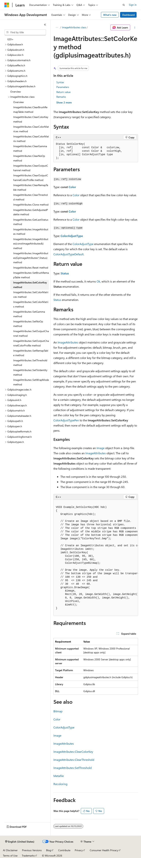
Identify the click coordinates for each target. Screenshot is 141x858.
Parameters (62, 87)
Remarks (61, 96)
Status (65, 273)
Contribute (64, 850)
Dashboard (128, 15)
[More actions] (135, 27)
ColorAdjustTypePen (66, 420)
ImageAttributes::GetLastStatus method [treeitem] (30, 222)
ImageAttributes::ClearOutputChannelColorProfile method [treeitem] (30, 178)
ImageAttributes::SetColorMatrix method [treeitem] (30, 304)
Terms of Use (10, 855)
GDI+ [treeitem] (10, 39)
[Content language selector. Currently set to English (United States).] (20, 842)
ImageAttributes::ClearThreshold (73, 760)
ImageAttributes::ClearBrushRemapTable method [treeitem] (30, 109)
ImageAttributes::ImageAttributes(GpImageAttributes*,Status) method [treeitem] (30, 257)
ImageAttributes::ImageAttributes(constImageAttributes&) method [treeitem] (30, 243)
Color (72, 187)
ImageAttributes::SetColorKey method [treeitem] (30, 285)
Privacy (79, 850)
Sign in (133, 4)
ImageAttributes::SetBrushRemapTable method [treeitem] (31, 275)
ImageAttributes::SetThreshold (72, 768)
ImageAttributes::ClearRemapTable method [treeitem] (30, 187)
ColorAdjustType (72, 236)
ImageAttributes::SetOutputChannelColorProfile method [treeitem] (31, 343)
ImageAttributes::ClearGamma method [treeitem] (30, 148)
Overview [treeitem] (15, 91)
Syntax (60, 82)
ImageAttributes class (74, 27)
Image (100, 448)
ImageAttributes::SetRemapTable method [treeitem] (30, 353)
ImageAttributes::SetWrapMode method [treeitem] (31, 382)
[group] (95, 558)
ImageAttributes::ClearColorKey (73, 751)
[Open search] (123, 5)
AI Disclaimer (10, 850)
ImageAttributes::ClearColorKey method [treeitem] (30, 119)
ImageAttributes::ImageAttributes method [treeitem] (30, 232)
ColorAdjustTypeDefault (68, 254)
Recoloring (60, 784)
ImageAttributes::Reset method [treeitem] (30, 267)
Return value (63, 92)
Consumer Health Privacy (104, 850)
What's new (110, 15)
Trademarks (28, 855)
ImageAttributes (68, 342)
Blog (48, 850)
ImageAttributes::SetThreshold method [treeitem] (30, 363)
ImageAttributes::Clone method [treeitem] (30, 204)
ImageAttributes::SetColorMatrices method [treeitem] (30, 294)
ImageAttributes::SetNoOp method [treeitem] (28, 324)
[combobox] (25, 32)
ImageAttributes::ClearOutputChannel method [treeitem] (30, 168)
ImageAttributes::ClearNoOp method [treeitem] (29, 158)
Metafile (58, 776)
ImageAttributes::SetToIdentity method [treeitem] (30, 372)
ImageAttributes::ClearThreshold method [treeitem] (30, 197)
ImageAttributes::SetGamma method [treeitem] (29, 314)
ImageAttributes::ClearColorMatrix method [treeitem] (31, 139)
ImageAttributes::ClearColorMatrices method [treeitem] (31, 129)
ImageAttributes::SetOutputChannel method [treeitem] (31, 333)
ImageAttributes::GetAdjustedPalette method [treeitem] (30, 212)
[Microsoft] (6, 5)
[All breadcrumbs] (56, 27)
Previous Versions (32, 850)
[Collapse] (45, 24)
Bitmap (57, 711)
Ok (98, 281)
